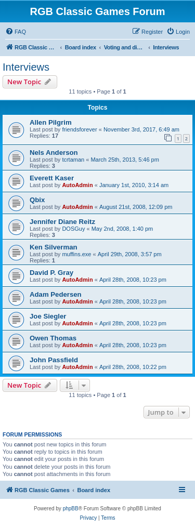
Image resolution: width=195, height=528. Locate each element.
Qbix (37, 200)
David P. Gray (51, 272)
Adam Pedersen (56, 294)
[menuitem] (15, 31)
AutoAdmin (77, 185)
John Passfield (54, 360)
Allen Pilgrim (51, 122)
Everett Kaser (52, 178)
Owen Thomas (53, 338)
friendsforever (79, 129)
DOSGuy (73, 229)
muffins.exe (76, 254)
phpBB (71, 508)
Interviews (26, 67)
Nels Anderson (54, 152)
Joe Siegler (48, 316)
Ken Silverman (53, 247)
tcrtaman (73, 159)
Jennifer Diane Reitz (62, 222)
